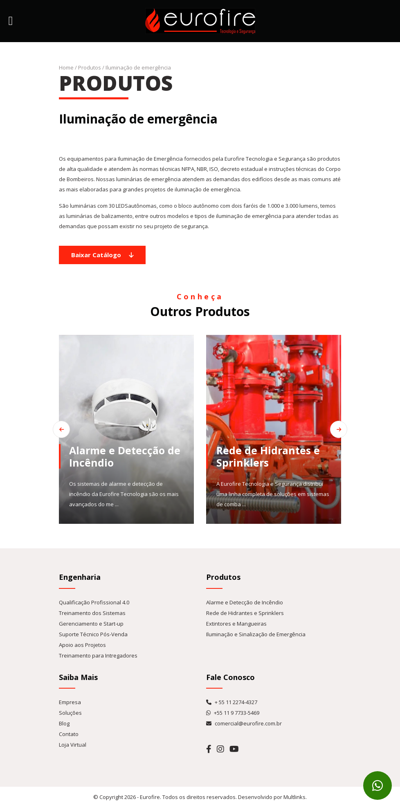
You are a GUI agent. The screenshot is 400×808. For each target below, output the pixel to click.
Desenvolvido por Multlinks (272, 797)
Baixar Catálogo (102, 255)
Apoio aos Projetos (82, 645)
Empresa (70, 702)
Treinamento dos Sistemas (92, 613)
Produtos (89, 67)
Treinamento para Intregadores (98, 655)
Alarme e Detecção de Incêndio (244, 602)
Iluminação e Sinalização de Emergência (256, 634)
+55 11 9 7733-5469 (232, 712)
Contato (69, 734)
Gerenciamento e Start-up (91, 623)
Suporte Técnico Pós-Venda (93, 634)
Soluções (70, 712)
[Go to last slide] (61, 429)
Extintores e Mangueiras (236, 623)
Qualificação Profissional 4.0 (94, 602)
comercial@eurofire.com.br (244, 723)
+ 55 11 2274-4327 (231, 702)
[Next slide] (338, 429)
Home (66, 67)
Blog (64, 723)
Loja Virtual (72, 744)
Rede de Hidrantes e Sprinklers (245, 613)
